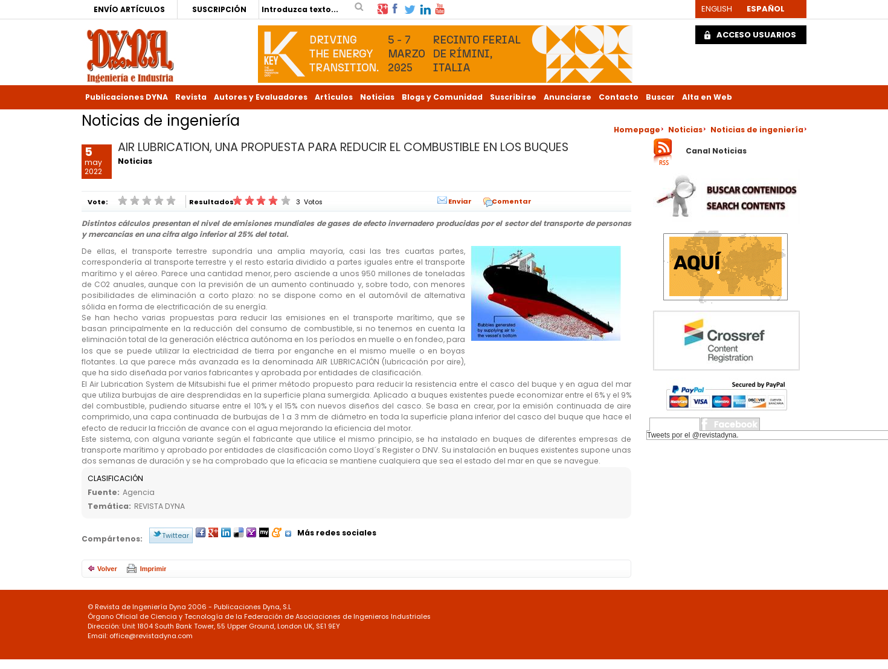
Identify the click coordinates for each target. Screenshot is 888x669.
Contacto (619, 97)
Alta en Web (707, 97)
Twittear (175, 535)
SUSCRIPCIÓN (219, 9)
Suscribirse (513, 97)
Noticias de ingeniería (756, 129)
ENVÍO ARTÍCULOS (129, 9)
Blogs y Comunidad (442, 97)
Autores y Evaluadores (260, 97)
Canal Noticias (716, 151)
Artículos (334, 97)
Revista (191, 97)
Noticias (377, 97)
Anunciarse (567, 97)
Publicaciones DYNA (126, 97)
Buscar (660, 97)
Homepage (637, 129)
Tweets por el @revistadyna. (693, 435)
